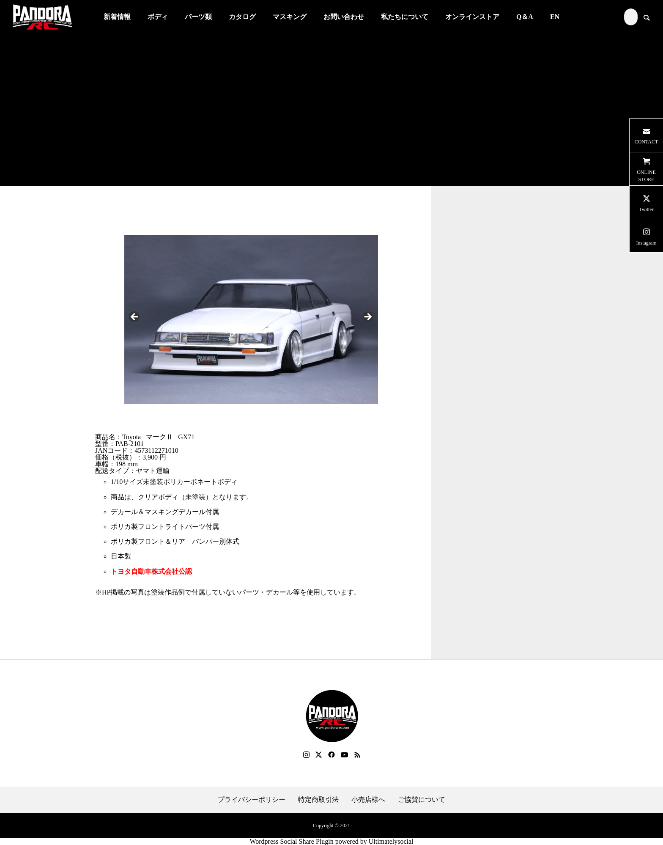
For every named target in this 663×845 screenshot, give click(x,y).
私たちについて (404, 16)
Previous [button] (135, 317)
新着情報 (117, 16)
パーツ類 (198, 16)
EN (554, 16)
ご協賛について (421, 799)
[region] (251, 319)
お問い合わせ (343, 16)
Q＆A (524, 16)
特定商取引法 (318, 799)
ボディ (158, 16)
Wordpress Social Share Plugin (292, 841)
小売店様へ (368, 799)
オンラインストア (472, 16)
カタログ (242, 16)
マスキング (290, 16)
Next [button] (367, 317)
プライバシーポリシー (251, 799)
